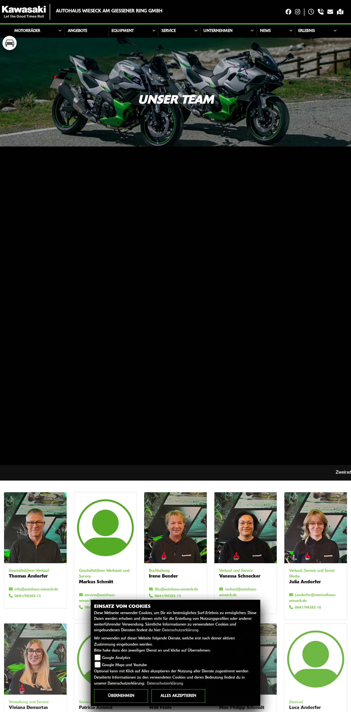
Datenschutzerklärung (180, 630)
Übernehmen (121, 696)
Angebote (77, 31)
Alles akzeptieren (178, 696)
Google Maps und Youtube (124, 665)
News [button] (265, 31)
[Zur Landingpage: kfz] (9, 43)
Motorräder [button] (27, 31)
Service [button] (168, 31)
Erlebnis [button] (306, 31)
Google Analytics (116, 658)
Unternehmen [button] (217, 31)
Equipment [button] (123, 31)
